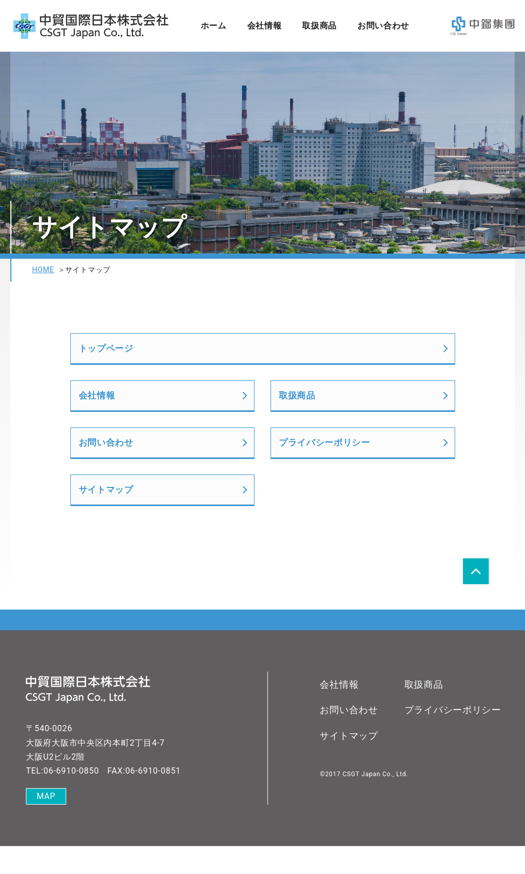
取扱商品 (319, 26)
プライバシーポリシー (327, 459)
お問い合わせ (383, 26)
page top (476, 599)
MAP (46, 824)
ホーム (213, 26)
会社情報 (264, 26)
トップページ (108, 351)
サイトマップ (108, 514)
